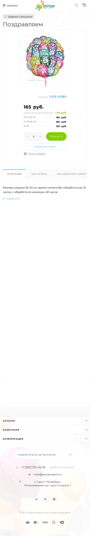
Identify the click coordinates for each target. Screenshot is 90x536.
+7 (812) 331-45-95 (33, 467)
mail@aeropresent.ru (48, 474)
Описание (14, 174)
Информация (13, 438)
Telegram (45, 499)
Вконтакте (36, 499)
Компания (11, 429)
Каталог (9, 420)
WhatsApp (54, 499)
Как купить (39, 174)
